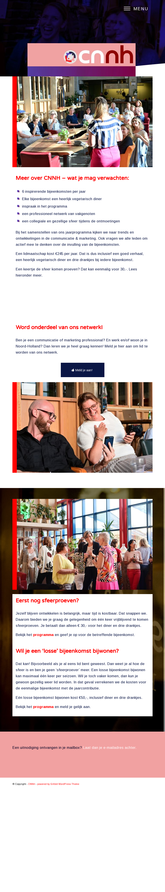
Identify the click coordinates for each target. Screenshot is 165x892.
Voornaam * (32, 329)
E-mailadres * (33, 358)
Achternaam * (33, 344)
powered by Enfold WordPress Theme (58, 885)
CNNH (31, 885)
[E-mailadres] (81, 365)
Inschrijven (81, 376)
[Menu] (133, 8)
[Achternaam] (81, 350)
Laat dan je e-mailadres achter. (109, 849)
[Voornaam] (81, 336)
